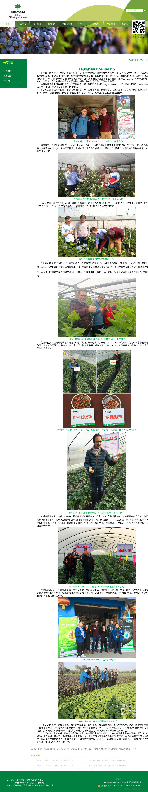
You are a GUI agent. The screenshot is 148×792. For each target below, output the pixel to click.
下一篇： (108, 749)
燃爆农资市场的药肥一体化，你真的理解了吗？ (103, 760)
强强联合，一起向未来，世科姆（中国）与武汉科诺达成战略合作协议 (50, 765)
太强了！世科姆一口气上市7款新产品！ (50, 760)
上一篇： (54, 749)
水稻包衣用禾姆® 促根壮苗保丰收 (101, 765)
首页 (7, 24)
